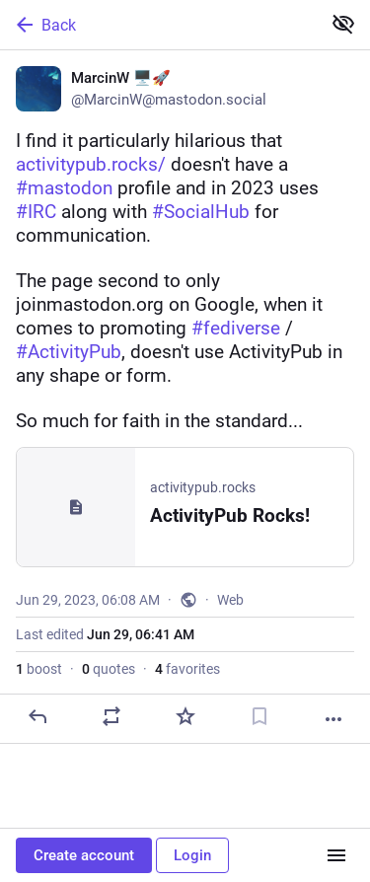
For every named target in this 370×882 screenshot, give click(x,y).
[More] (333, 719)
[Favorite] (185, 716)
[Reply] (37, 716)
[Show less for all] (343, 23)
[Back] (158, 24)
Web (230, 600)
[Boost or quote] (111, 716)
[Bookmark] (259, 716)
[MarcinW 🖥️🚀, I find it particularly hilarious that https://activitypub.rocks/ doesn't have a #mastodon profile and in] (185, 397)
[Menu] (336, 855)
